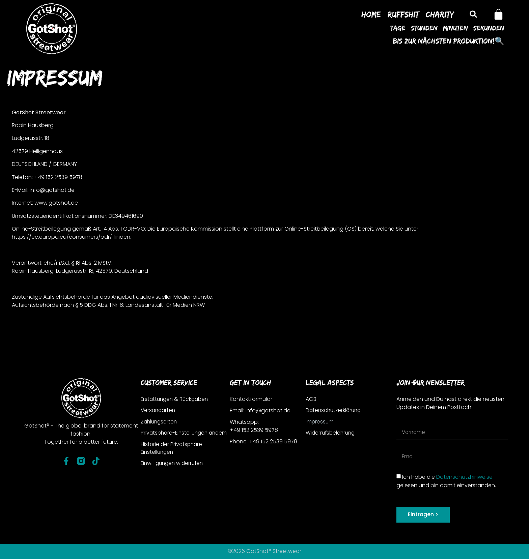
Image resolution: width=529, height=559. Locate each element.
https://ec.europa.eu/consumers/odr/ (62, 237)
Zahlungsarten (160, 422)
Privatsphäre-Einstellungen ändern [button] (176, 437)
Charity (440, 14)
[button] (473, 14)
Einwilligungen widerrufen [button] (173, 472)
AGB (311, 399)
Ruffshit (403, 14)
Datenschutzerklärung (335, 410)
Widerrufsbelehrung (331, 433)
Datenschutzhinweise (464, 477)
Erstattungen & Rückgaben (176, 399)
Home (371, 14)
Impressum (320, 422)
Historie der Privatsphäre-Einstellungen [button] (174, 457)
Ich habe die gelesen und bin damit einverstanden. (446, 481)
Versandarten (159, 410)
